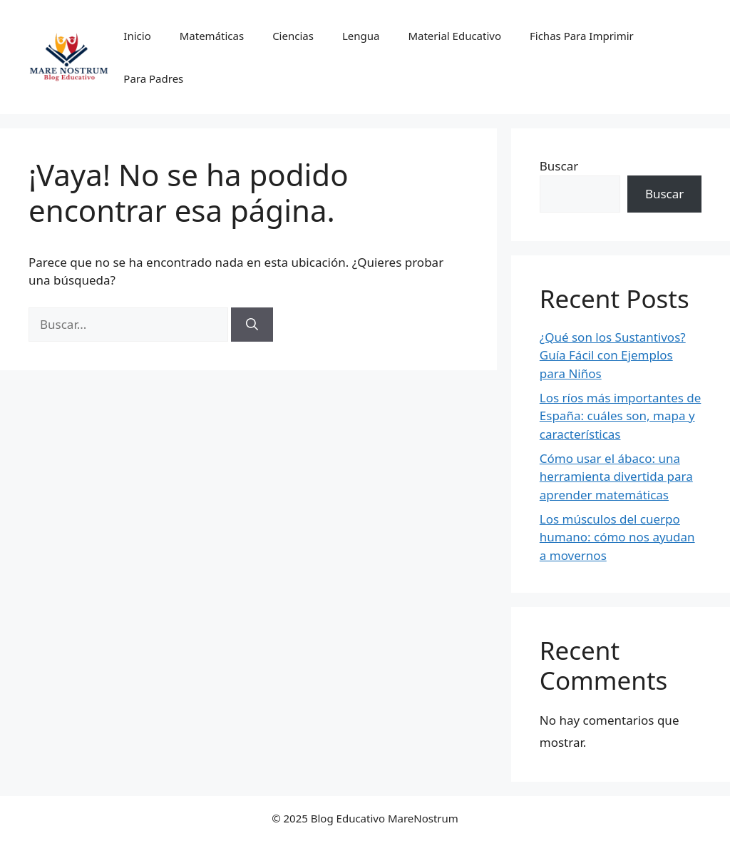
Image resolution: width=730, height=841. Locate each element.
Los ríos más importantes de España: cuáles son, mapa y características (620, 415)
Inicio (136, 36)
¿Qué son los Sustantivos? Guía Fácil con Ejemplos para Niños (613, 355)
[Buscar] (252, 324)
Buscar (559, 166)
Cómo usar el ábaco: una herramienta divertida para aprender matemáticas (616, 476)
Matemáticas (212, 36)
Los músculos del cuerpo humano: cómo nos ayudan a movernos (617, 537)
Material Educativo (454, 36)
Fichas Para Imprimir (582, 36)
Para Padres (153, 78)
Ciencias (293, 36)
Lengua (361, 36)
